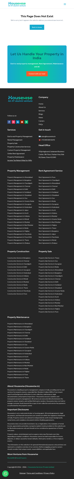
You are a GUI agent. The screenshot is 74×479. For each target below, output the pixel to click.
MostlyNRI (11, 458)
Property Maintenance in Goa (17, 344)
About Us (42, 107)
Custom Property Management (18, 150)
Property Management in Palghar (18, 231)
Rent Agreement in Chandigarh (49, 180)
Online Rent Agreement (16, 153)
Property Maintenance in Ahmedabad (19, 324)
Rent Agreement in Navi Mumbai (49, 222)
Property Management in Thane (18, 240)
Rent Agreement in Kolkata (48, 213)
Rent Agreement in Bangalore (49, 231)
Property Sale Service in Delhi (48, 282)
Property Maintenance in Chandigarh (19, 330)
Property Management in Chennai (18, 186)
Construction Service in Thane (17, 288)
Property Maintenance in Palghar (18, 371)
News (41, 117)
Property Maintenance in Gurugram (19, 350)
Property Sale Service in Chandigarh (51, 276)
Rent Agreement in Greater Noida (50, 219)
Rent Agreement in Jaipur (47, 234)
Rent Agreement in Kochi (47, 210)
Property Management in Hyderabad (19, 207)
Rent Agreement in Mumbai (48, 216)
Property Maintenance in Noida (17, 368)
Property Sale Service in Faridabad (50, 285)
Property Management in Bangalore (19, 180)
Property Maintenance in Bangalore (19, 327)
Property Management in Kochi (17, 213)
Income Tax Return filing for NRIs (19, 160)
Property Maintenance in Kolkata (18, 359)
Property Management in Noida (17, 228)
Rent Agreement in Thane (47, 228)
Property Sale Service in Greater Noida (51, 291)
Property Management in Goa (17, 198)
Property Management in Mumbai (18, 222)
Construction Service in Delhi (17, 267)
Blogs (41, 114)
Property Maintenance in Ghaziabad (19, 341)
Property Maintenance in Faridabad (19, 339)
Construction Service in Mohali (17, 279)
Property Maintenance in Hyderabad (19, 353)
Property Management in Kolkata (18, 216)
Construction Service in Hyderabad (19, 273)
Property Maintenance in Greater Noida (20, 347)
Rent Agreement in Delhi (47, 189)
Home (41, 104)
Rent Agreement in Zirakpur (48, 243)
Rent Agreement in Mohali (47, 240)
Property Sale (12, 143)
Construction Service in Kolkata (18, 276)
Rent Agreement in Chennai (48, 186)
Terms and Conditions (35, 473)
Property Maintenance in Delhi (17, 336)
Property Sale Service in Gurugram (50, 264)
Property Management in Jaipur (18, 210)
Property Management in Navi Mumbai (20, 225)
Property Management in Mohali (18, 219)
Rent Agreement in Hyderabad (49, 207)
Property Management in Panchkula (19, 234)
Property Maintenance (15, 157)
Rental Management (14, 140)
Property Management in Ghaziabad (19, 195)
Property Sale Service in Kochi (49, 297)
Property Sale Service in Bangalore (50, 273)
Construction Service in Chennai (18, 261)
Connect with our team (37, 74)
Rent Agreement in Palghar (48, 225)
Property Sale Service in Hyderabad (50, 294)
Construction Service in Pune (17, 294)
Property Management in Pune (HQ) (19, 237)
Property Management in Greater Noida (20, 201)
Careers (41, 121)
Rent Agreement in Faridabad (48, 192)
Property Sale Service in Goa (48, 261)
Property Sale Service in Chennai (49, 279)
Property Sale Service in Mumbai (49, 303)
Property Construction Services (19, 147)
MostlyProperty (21, 458)
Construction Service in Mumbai (18, 282)
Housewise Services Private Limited (41, 467)
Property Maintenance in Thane (18, 377)
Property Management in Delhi (17, 189)
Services (42, 111)
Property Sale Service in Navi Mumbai (51, 306)
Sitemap (22, 473)
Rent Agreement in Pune (47, 177)
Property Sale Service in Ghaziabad (50, 288)
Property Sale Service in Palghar (49, 309)
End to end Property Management (19, 136)
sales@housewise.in (48, 136)
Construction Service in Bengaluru (18, 258)
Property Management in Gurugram (19, 204)
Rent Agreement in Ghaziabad (49, 195)
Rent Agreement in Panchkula (49, 237)
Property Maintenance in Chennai (18, 333)
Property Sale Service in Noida (49, 267)
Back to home (37, 27)
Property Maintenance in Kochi (17, 356)
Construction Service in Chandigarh (19, 264)
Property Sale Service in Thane (49, 258)
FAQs (41, 124)
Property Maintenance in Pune (17, 374)
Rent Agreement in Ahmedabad (49, 183)
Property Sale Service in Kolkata (49, 300)
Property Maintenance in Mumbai (18, 362)
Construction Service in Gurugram (18, 270)
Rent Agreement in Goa (47, 198)
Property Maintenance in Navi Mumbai (20, 365)
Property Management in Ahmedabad (20, 177)
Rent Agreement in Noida (47, 201)
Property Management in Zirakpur (18, 243)
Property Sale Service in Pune (48, 312)
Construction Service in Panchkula (18, 291)
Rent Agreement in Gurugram (49, 204)
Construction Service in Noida (17, 285)
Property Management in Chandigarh (19, 183)
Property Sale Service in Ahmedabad (51, 270)
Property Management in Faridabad (19, 192)
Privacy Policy (49, 473)
